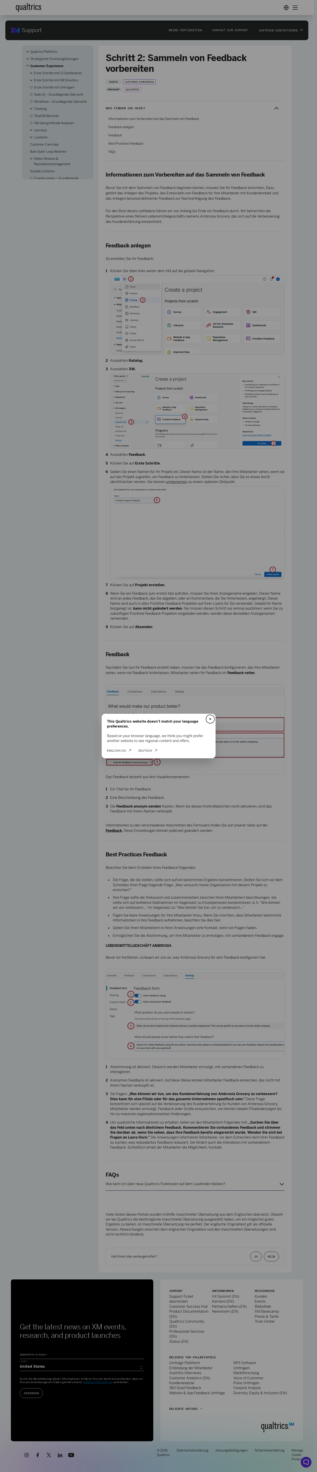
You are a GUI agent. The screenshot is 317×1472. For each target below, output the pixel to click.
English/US (116, 750)
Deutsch (145, 750)
